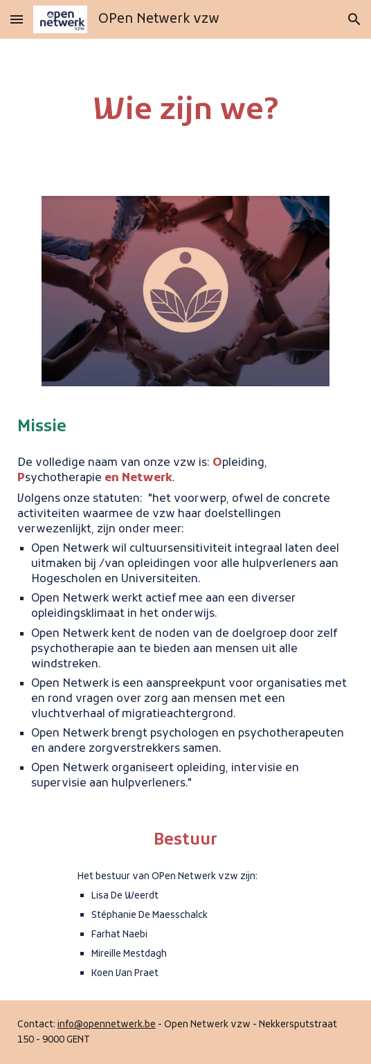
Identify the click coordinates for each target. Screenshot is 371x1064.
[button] (16, 19)
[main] (185, 112)
